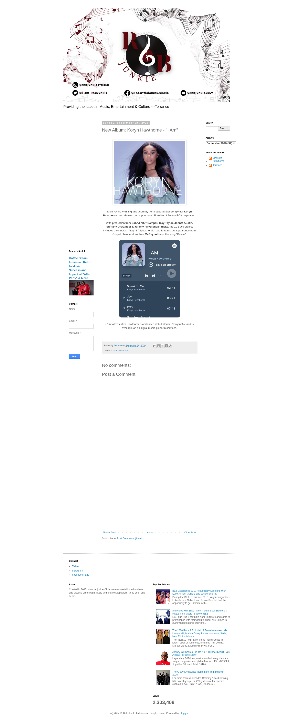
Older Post (190, 532)
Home (150, 532)
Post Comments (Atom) (129, 538)
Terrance (217, 165)
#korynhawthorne (119, 350)
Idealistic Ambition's (218, 159)
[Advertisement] (149, 497)
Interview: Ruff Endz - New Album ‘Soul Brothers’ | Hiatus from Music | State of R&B (199, 612)
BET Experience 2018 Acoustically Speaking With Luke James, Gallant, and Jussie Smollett (199, 592)
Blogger (184, 713)
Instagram (77, 570)
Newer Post (109, 532)
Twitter (75, 566)
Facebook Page (80, 574)
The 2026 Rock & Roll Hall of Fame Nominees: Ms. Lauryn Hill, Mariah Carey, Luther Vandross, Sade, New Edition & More (200, 633)
